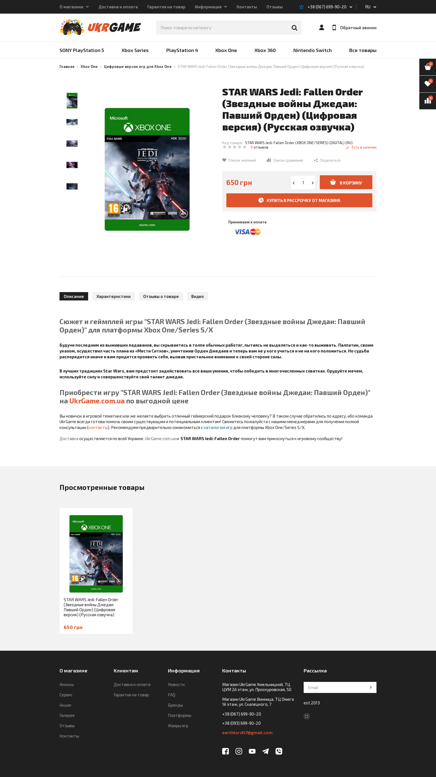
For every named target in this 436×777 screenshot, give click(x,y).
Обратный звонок (354, 27)
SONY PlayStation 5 (82, 50)
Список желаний (242, 160)
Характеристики (113, 296)
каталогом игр (218, 427)
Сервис (66, 694)
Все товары (362, 50)
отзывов (259, 147)
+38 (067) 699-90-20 (327, 6)
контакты (98, 427)
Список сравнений (288, 160)
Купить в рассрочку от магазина (299, 200)
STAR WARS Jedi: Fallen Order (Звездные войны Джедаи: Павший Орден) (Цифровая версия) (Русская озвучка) (91, 607)
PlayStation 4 (182, 50)
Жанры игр (178, 725)
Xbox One (226, 50)
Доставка (69, 438)
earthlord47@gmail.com (247, 732)
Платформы (179, 715)
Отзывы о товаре (161, 296)
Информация (208, 6)
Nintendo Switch (312, 50)
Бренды (175, 704)
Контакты (247, 6)
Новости (176, 684)
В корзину (346, 182)
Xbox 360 (265, 50)
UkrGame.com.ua (97, 400)
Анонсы (67, 684)
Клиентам (126, 670)
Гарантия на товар (166, 6)
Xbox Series (135, 50)
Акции (65, 704)
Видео (197, 296)
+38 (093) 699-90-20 (241, 723)
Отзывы (274, 6)
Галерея (67, 715)
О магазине (71, 6)
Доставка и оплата (118, 6)
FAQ (171, 694)
